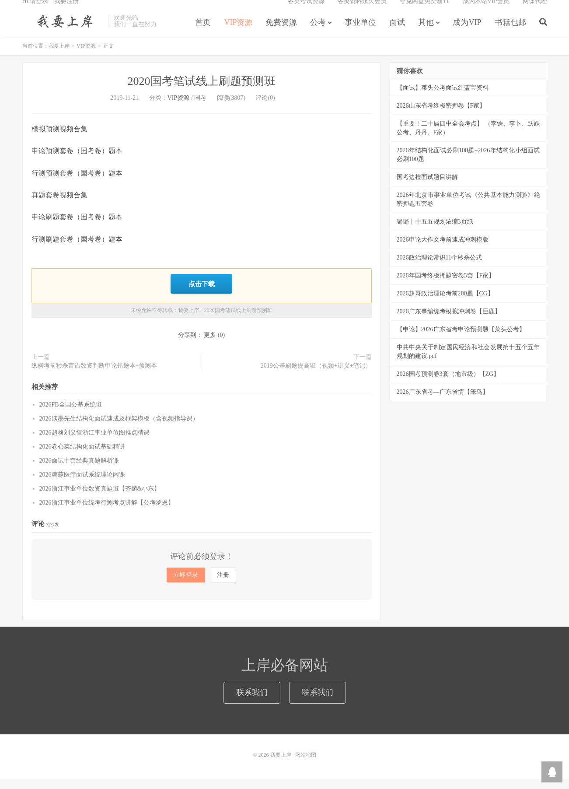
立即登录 (186, 584)
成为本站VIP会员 (486, 11)
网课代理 (535, 11)
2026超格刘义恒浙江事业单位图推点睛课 (94, 442)
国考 (200, 109)
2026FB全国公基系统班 (70, 414)
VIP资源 (238, 32)
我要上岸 (63, 31)
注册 (223, 584)
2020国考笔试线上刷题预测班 (202, 93)
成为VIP (467, 32)
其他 (426, 32)
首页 (203, 32)
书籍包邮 (510, 32)
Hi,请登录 (35, 11)
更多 (210, 344)
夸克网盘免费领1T (425, 11)
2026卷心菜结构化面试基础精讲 (82, 456)
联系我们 (252, 702)
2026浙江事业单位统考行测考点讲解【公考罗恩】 (106, 512)
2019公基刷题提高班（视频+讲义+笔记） (316, 375)
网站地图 (305, 764)
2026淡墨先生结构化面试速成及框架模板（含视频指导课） (119, 428)
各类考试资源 (306, 11)
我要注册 (66, 11)
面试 (397, 32)
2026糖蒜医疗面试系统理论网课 (82, 484)
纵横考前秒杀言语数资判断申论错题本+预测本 (94, 375)
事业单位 (360, 32)
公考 (318, 32)
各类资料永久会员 (362, 11)
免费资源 (281, 32)
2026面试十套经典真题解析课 (79, 470)
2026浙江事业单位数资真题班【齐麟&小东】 (100, 498)
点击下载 (202, 294)
